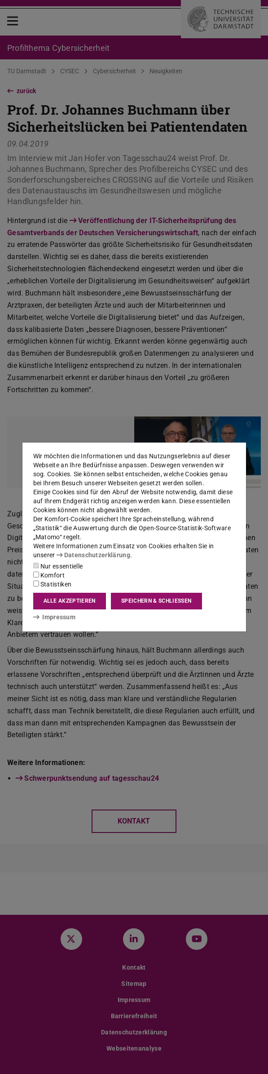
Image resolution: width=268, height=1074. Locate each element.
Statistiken (52, 584)
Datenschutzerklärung (93, 555)
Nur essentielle (58, 566)
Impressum (54, 617)
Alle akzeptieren (70, 601)
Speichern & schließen (156, 601)
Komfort (49, 575)
